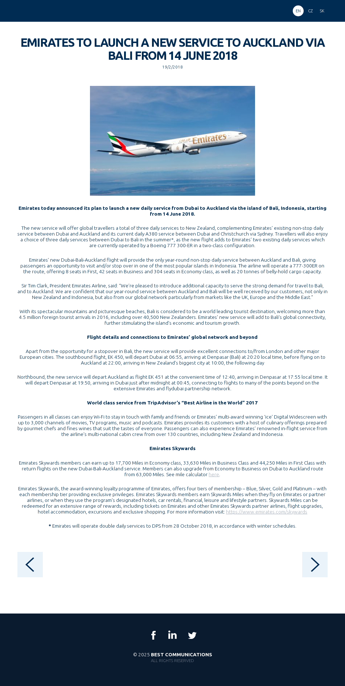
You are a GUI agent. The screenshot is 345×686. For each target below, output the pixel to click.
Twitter (192, 635)
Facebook (153, 635)
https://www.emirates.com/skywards (266, 512)
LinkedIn (172, 635)
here (214, 474)
